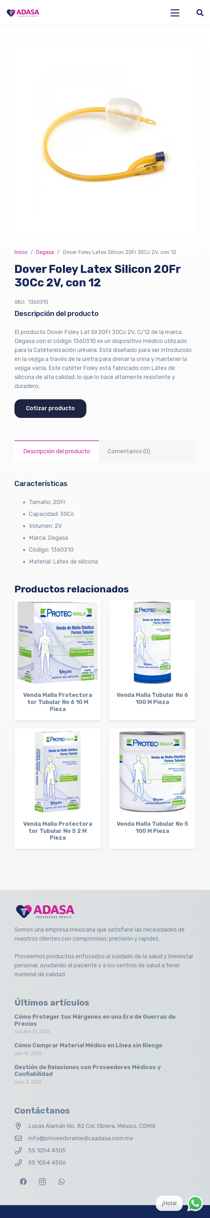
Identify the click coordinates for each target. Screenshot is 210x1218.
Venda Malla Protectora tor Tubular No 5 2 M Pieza (57, 830)
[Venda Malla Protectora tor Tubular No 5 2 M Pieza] (57, 771)
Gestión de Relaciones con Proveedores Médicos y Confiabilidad (87, 1071)
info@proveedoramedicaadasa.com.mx (80, 1138)
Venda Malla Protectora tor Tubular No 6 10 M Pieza (57, 701)
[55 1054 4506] (21, 1163)
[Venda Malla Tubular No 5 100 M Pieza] (152, 771)
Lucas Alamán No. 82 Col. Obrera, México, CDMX (91, 1126)
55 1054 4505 (47, 1150)
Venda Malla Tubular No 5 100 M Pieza (152, 827)
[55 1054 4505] (21, 1150)
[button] (175, 12)
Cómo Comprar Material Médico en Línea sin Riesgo (88, 1045)
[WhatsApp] (61, 1182)
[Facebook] (23, 1182)
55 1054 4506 (47, 1162)
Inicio (20, 252)
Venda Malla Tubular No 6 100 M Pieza (152, 698)
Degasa (45, 252)
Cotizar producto (50, 408)
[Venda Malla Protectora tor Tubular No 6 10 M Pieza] (57, 643)
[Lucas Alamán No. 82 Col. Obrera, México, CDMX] (21, 1126)
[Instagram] (42, 1182)
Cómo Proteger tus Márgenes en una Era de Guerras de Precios (95, 1020)
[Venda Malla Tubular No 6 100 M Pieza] (152, 643)
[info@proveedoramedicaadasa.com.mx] (21, 1138)
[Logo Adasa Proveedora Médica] (23, 13)
